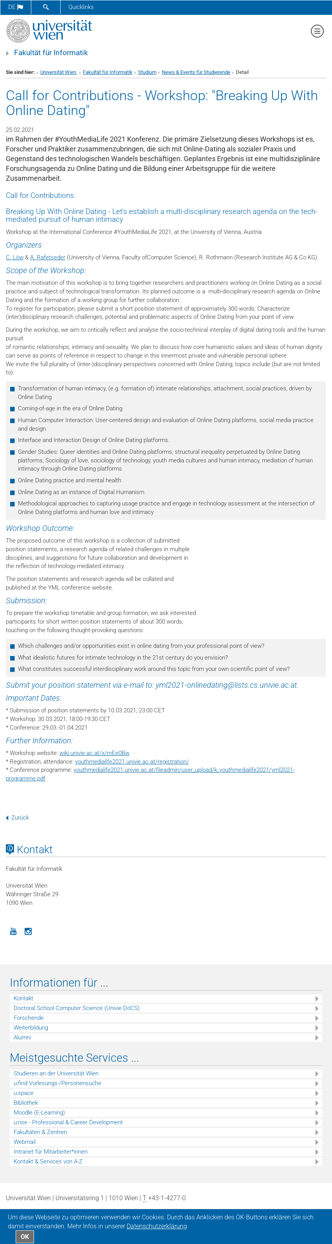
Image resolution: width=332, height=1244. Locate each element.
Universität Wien (58, 72)
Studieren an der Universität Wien (56, 1073)
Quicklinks (81, 7)
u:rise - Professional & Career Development (68, 1122)
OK (25, 1236)
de (15, 7)
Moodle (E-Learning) (39, 1112)
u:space (24, 1093)
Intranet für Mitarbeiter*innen (51, 1151)
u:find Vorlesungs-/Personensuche (57, 1083)
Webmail (25, 1141)
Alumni (22, 1037)
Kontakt (23, 998)
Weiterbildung (31, 1027)
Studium (147, 72)
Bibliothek (26, 1102)
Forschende (29, 1017)
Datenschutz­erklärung (157, 1226)
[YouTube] (13, 930)
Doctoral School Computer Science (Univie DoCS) (77, 1008)
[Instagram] (28, 930)
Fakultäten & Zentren (40, 1132)
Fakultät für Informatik (51, 53)
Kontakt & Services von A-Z (48, 1161)
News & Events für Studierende (196, 72)
